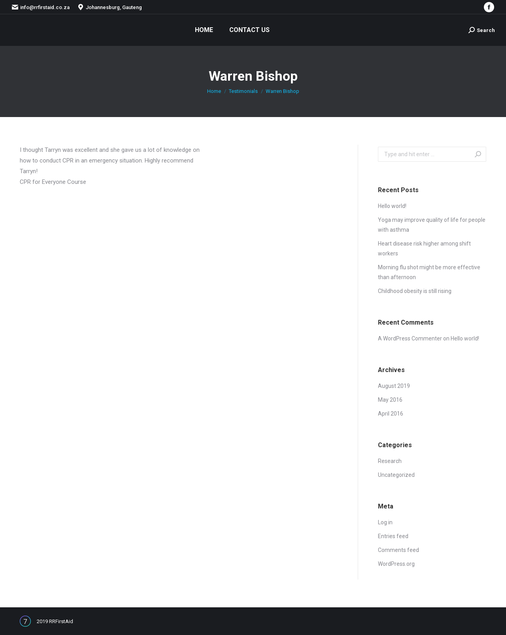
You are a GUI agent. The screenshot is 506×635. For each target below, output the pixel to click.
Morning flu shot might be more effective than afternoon (429, 272)
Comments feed (398, 550)
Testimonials (243, 91)
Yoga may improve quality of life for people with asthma (431, 225)
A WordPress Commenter (410, 338)
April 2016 (390, 413)
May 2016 (390, 400)
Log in (385, 522)
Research (390, 461)
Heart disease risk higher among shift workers (424, 248)
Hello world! (392, 206)
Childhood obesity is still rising (414, 291)
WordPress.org (396, 564)
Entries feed (393, 536)
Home (214, 91)
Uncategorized (396, 475)
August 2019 (394, 386)
